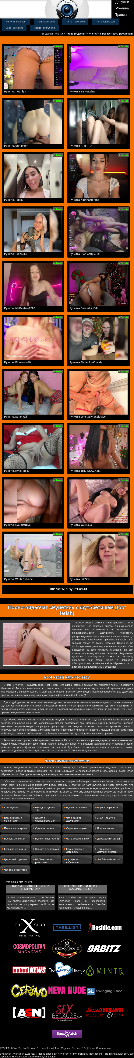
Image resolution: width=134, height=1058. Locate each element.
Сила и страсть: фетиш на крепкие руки (30, 887)
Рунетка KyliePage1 (16, 470)
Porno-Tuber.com (75, 21)
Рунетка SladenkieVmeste (85, 362)
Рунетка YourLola (80, 524)
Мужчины (122, 8)
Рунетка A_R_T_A (80, 145)
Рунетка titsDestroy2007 (19, 308)
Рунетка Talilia (13, 199)
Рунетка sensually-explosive (87, 416)
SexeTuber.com (14, 27)
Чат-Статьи (28, 1048)
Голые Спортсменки (99, 1048)
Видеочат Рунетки (52, 33)
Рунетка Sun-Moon (16, 145)
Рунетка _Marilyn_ (15, 91)
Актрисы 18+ (79, 1048)
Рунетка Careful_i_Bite (83, 308)
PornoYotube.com (105, 21)
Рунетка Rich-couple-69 (84, 253)
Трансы (121, 15)
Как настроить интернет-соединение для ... (82, 887)
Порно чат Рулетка (44, 27)
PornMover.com (46, 21)
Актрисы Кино (45, 1048)
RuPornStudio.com (16, 21)
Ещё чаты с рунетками (67, 589)
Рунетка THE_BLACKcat (84, 470)
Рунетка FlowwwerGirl (18, 362)
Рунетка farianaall (15, 416)
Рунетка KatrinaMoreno (84, 199)
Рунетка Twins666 (15, 253)
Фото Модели (62, 1048)
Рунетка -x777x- (79, 579)
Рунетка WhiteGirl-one (18, 579)
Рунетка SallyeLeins (82, 91)
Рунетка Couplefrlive (17, 524)
